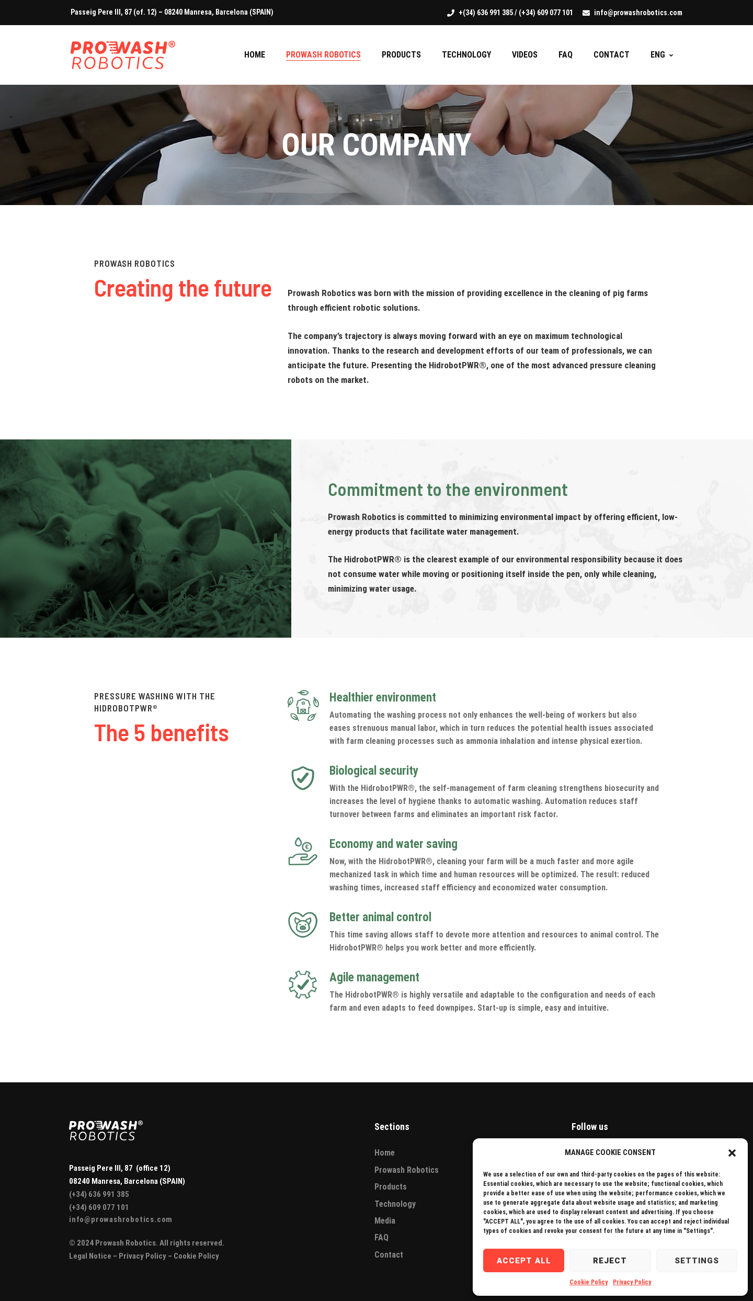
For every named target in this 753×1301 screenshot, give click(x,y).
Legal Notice (90, 1256)
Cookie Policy (588, 1282)
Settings (697, 1260)
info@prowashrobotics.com (121, 1219)
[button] (732, 1153)
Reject (610, 1260)
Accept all (524, 1260)
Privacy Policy (632, 1282)
